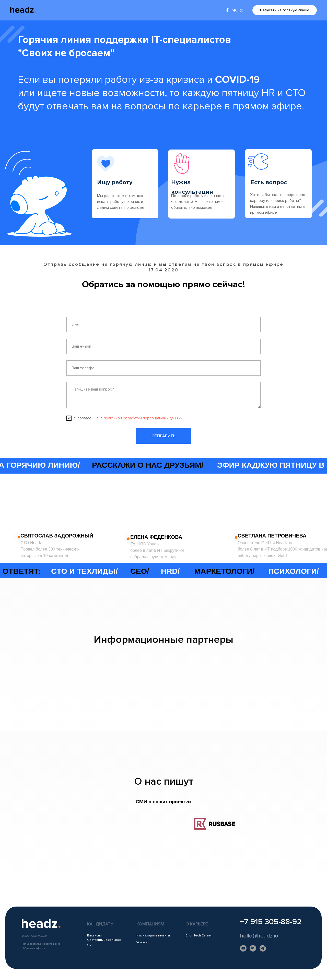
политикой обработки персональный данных (143, 418)
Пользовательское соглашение (41, 943)
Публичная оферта (33, 948)
